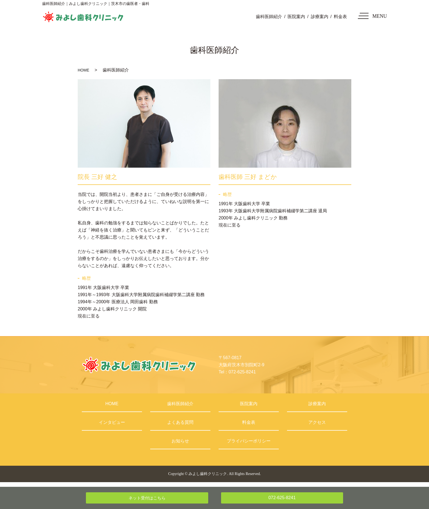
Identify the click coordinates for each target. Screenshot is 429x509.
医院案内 (296, 16)
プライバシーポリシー (249, 441)
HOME (83, 70)
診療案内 (319, 16)
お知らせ (180, 441)
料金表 (340, 16)
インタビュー (112, 422)
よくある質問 (180, 422)
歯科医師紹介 (269, 16)
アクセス (317, 422)
